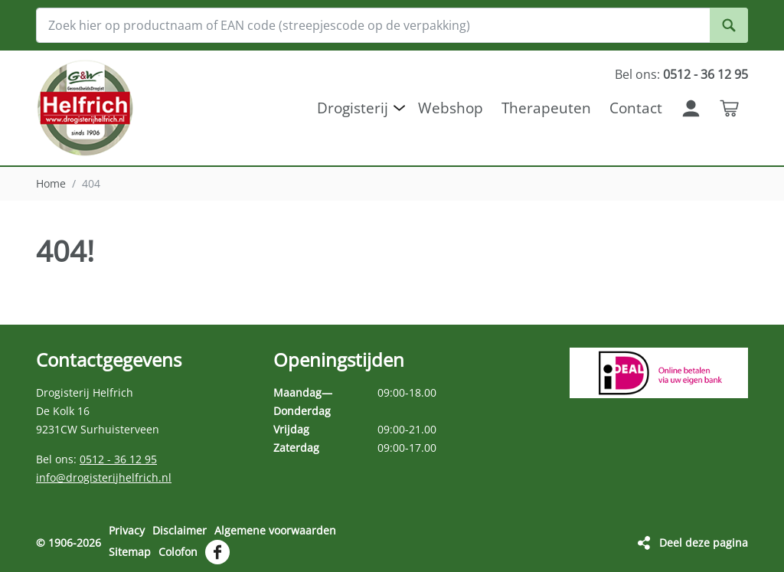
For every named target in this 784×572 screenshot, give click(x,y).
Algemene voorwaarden (275, 530)
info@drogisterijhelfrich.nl (104, 477)
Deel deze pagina (703, 542)
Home (51, 183)
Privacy (127, 530)
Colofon (178, 551)
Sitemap (130, 551)
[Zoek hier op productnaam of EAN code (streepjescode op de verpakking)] (392, 25)
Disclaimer (179, 530)
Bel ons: (681, 74)
